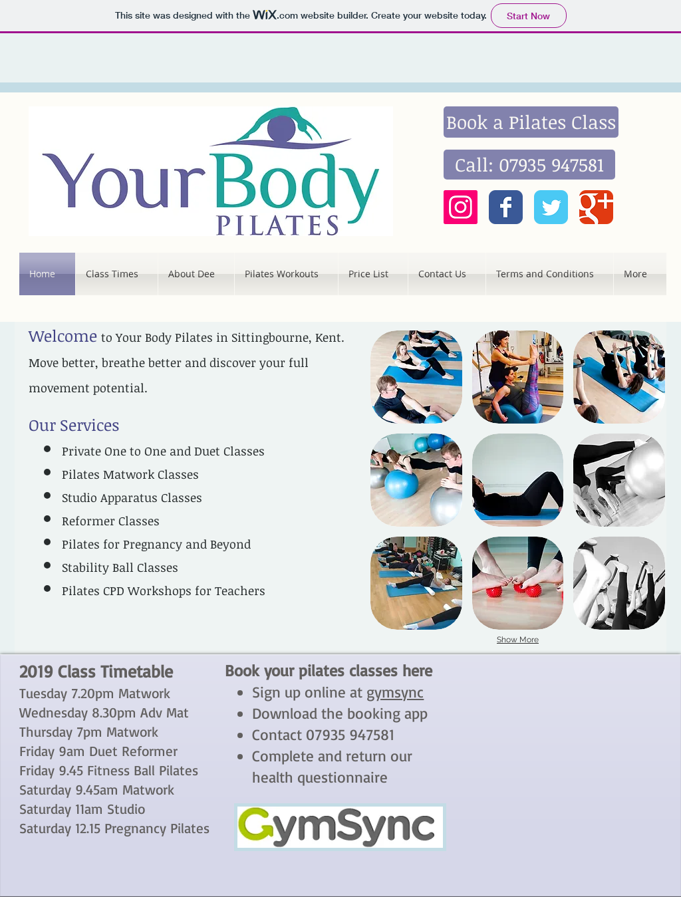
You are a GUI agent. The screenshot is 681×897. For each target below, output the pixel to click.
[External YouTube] (560, 731)
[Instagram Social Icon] (460, 207)
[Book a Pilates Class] (531, 122)
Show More (518, 639)
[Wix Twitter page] (551, 207)
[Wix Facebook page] (506, 207)
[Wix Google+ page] (596, 207)
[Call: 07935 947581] (529, 165)
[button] (416, 377)
